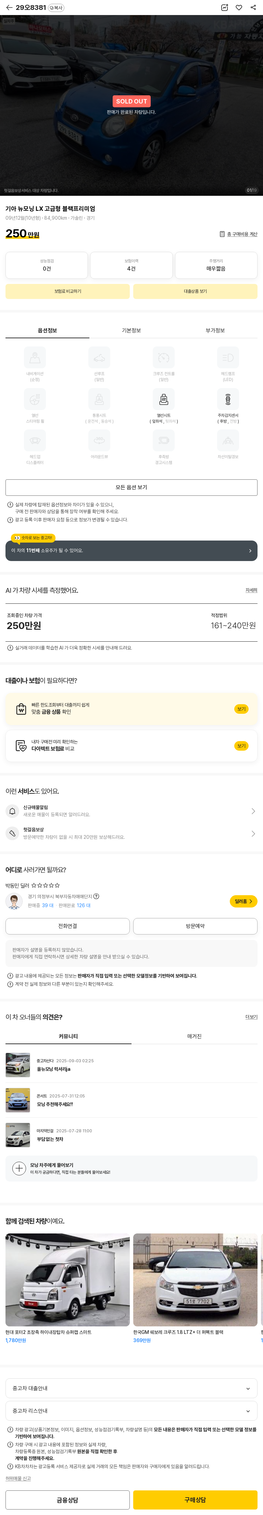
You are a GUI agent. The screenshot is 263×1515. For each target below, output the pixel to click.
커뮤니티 (68, 1036)
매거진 (194, 1036)
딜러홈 (241, 901)
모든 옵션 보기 (131, 487)
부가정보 (215, 330)
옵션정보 (47, 330)
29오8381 (40, 7)
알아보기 (131, 709)
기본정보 (131, 330)
